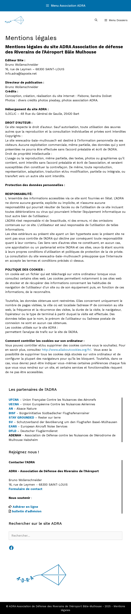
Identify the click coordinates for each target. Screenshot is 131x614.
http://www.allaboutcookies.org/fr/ (66, 349)
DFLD (12, 431)
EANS (13, 426)
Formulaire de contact (25, 489)
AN (11, 408)
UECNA (14, 404)
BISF (12, 413)
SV (11, 422)
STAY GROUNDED (21, 417)
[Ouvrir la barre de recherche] (96, 20)
